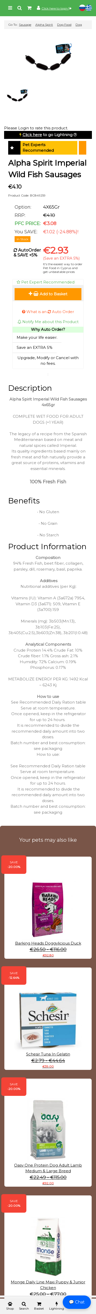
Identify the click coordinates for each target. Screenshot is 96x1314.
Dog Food (64, 24)
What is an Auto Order (48, 311)
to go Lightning (47, 134)
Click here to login (56, 8)
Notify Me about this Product (48, 321)
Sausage (25, 24)
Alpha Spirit (44, 24)
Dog (79, 24)
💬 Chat (77, 1302)
